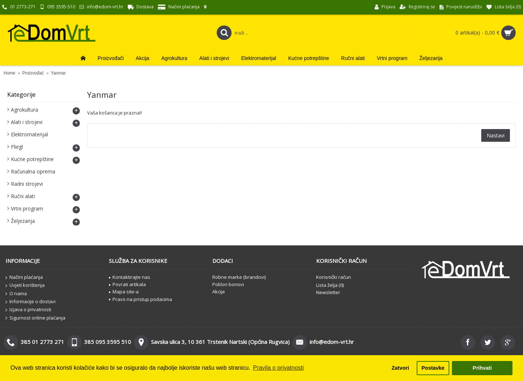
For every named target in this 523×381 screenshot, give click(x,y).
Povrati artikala (127, 284)
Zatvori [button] (400, 368)
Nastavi (495, 135)
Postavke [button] (432, 368)
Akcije (218, 291)
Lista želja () (330, 285)
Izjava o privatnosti (28, 309)
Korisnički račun (333, 277)
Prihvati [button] (482, 368)
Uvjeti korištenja (25, 285)
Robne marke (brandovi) (239, 277)
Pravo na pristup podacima (140, 299)
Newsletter (328, 292)
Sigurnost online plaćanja (35, 318)
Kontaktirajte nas (129, 277)
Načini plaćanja (24, 277)
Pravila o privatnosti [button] (278, 368)
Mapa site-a (124, 291)
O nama (16, 293)
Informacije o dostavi (30, 301)
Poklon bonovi (228, 284)
